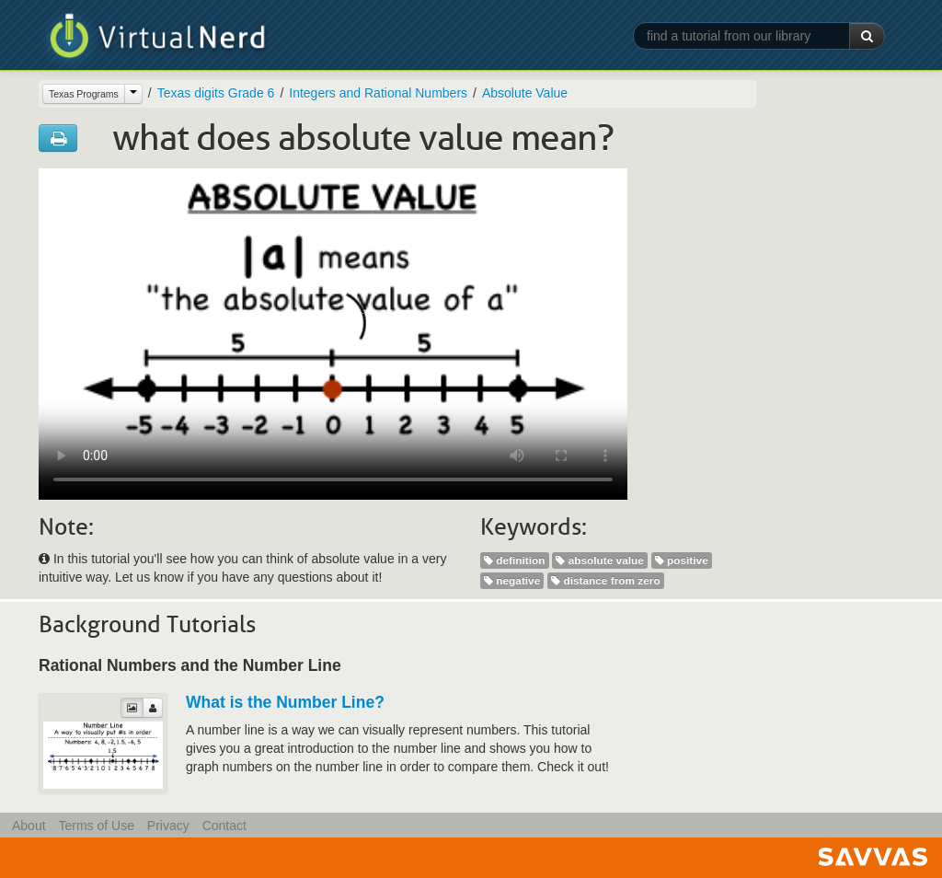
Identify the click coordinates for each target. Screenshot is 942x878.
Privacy (168, 825)
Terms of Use (95, 825)
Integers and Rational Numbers (378, 93)
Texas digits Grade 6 (216, 93)
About (29, 825)
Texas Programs (84, 93)
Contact (224, 825)
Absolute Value (525, 93)
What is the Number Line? (285, 702)
